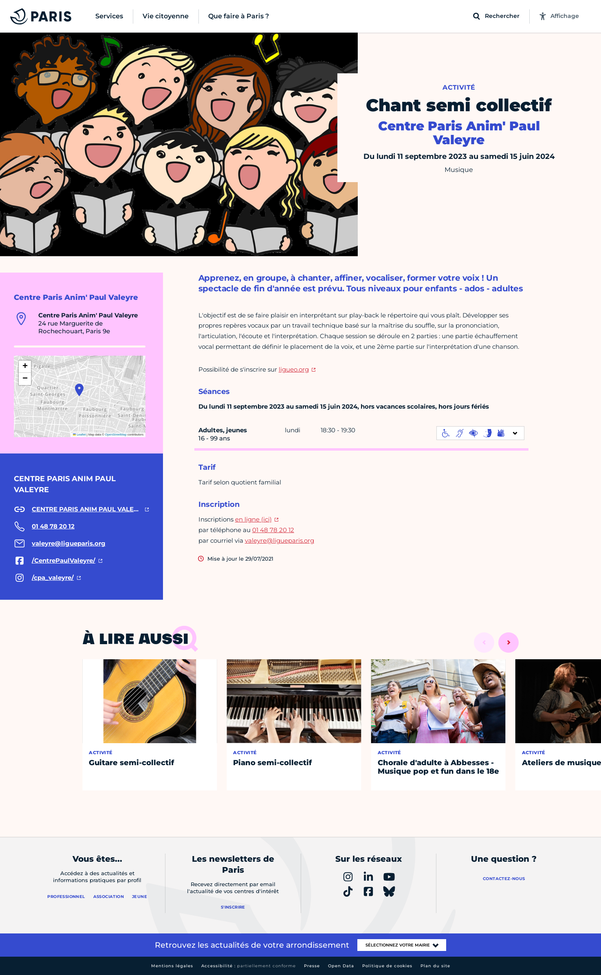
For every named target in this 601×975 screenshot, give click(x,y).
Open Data (341, 965)
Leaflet (79, 434)
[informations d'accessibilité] (480, 433)
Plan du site (435, 965)
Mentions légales (172, 965)
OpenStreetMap (116, 434)
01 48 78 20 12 (273, 530)
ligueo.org (294, 369)
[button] (79, 389)
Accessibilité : (248, 965)
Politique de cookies (387, 965)
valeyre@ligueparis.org (279, 540)
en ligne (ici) (253, 519)
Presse (312, 965)
